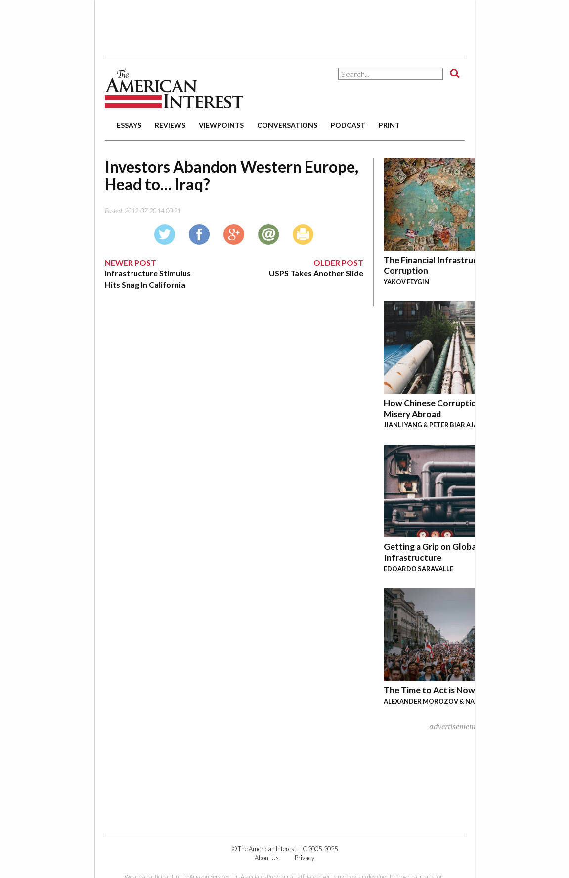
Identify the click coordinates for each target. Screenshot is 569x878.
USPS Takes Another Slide (316, 273)
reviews (170, 125)
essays (129, 125)
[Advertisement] (285, 24)
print (389, 125)
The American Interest (174, 87)
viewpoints (221, 125)
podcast (348, 125)
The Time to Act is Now (429, 690)
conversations (287, 125)
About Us (267, 858)
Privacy (304, 858)
